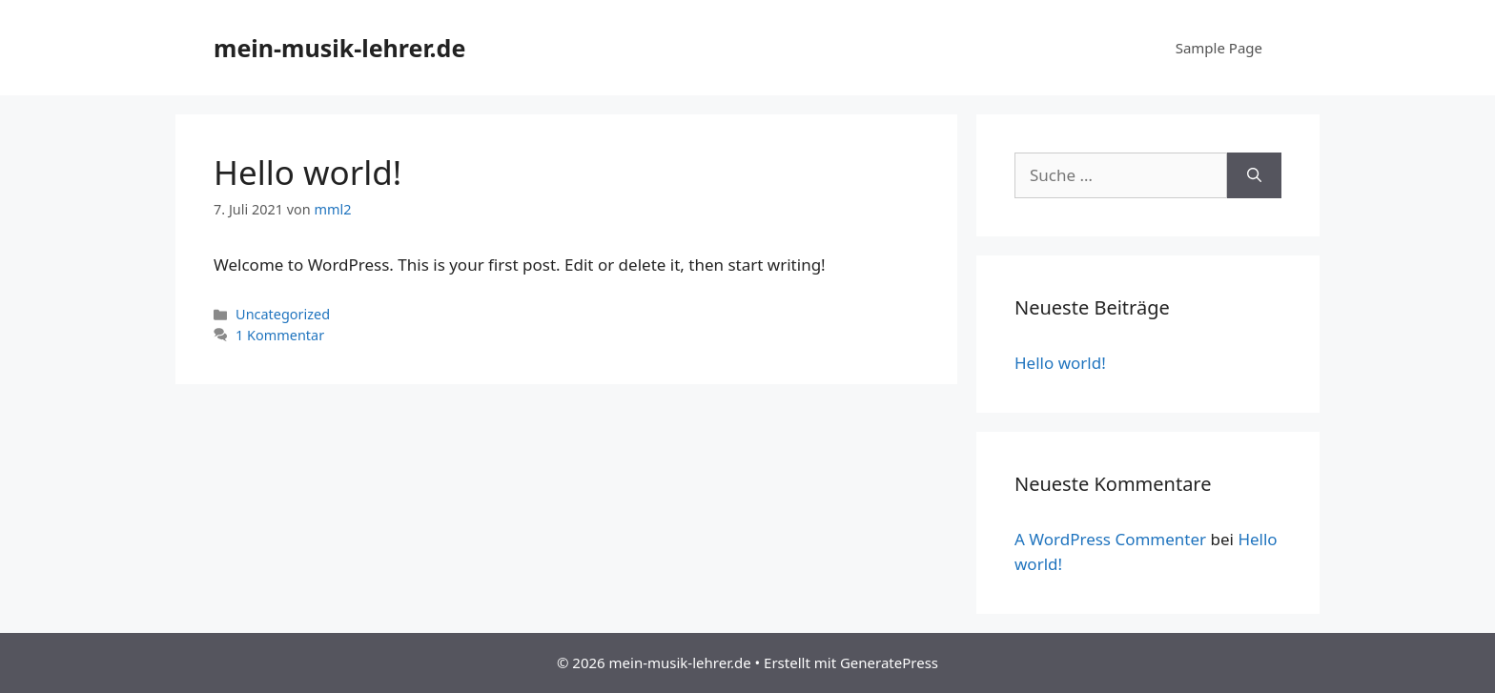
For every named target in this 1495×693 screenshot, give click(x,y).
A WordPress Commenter (1110, 539)
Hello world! (307, 172)
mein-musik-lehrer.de (339, 47)
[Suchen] (1254, 175)
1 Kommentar (280, 335)
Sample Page (1219, 47)
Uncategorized (283, 314)
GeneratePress (889, 662)
